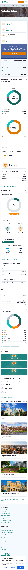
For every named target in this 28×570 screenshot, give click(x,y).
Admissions (21, 5)
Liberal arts (3, 511)
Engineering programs (6, 515)
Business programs (5, 513)
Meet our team (4, 544)
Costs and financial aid (12, 5)
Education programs (5, 517)
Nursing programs (5, 518)
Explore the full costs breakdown (8, 186)
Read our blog (4, 547)
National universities (5, 509)
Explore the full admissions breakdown (10, 259)
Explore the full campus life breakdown (10, 346)
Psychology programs (6, 520)
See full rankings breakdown (7, 397)
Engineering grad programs (7, 530)
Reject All (13, 567)
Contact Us (3, 549)
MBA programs (4, 528)
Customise (5, 567)
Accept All (20, 567)
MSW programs (4, 536)
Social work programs (6, 522)
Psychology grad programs (7, 537)
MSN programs (4, 534)
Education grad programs (7, 532)
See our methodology (6, 545)
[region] (13, 563)
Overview (3, 5)
